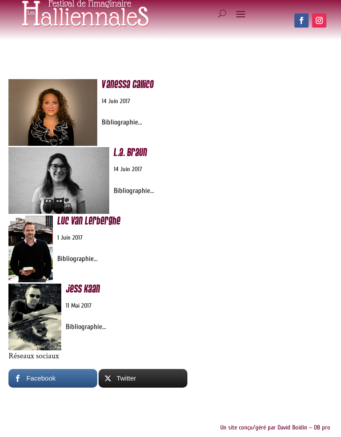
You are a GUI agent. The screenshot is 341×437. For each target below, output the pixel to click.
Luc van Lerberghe (88, 221)
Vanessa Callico (128, 85)
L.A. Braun (130, 153)
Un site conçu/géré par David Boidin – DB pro (275, 427)
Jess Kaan (83, 289)
